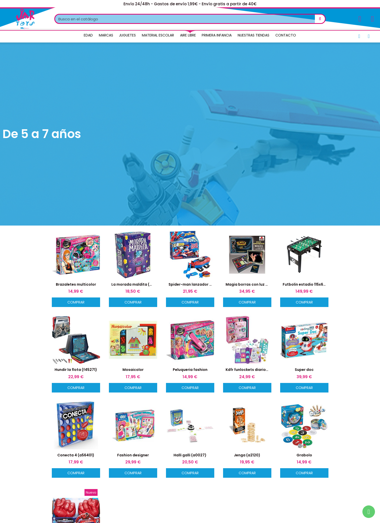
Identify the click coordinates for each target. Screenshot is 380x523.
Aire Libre (188, 35)
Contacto (285, 35)
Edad (88, 35)
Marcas (106, 35)
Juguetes (127, 35)
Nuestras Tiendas (253, 35)
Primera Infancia (217, 35)
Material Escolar (158, 35)
